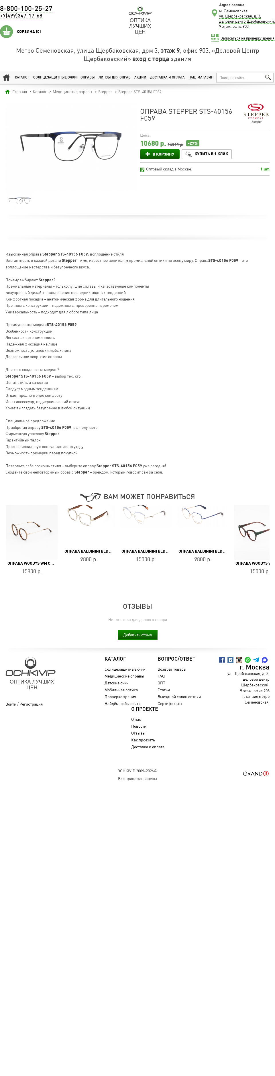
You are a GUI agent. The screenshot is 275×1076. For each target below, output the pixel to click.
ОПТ (161, 682)
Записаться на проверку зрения (247, 38)
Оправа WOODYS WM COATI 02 (35, 563)
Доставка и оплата (167, 77)
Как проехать (143, 739)
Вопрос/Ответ (176, 659)
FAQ (161, 676)
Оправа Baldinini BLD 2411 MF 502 (98, 551)
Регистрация (31, 704)
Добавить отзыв (137, 634)
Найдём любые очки (123, 703)
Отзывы (138, 733)
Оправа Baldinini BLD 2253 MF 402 (155, 551)
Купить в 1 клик (211, 153)
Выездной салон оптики (179, 696)
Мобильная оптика (121, 689)
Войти (10, 704)
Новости (138, 726)
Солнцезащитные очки (55, 77)
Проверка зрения (120, 696)
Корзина (29, 32)
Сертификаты (170, 703)
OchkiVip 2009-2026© (137, 770)
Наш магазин (200, 77)
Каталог (22, 77)
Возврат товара (172, 669)
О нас (136, 719)
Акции (140, 77)
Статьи (164, 689)
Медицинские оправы (124, 676)
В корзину (163, 154)
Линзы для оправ (115, 77)
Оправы (87, 77)
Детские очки (117, 682)
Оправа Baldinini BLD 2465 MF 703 (212, 551)
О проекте (144, 709)
